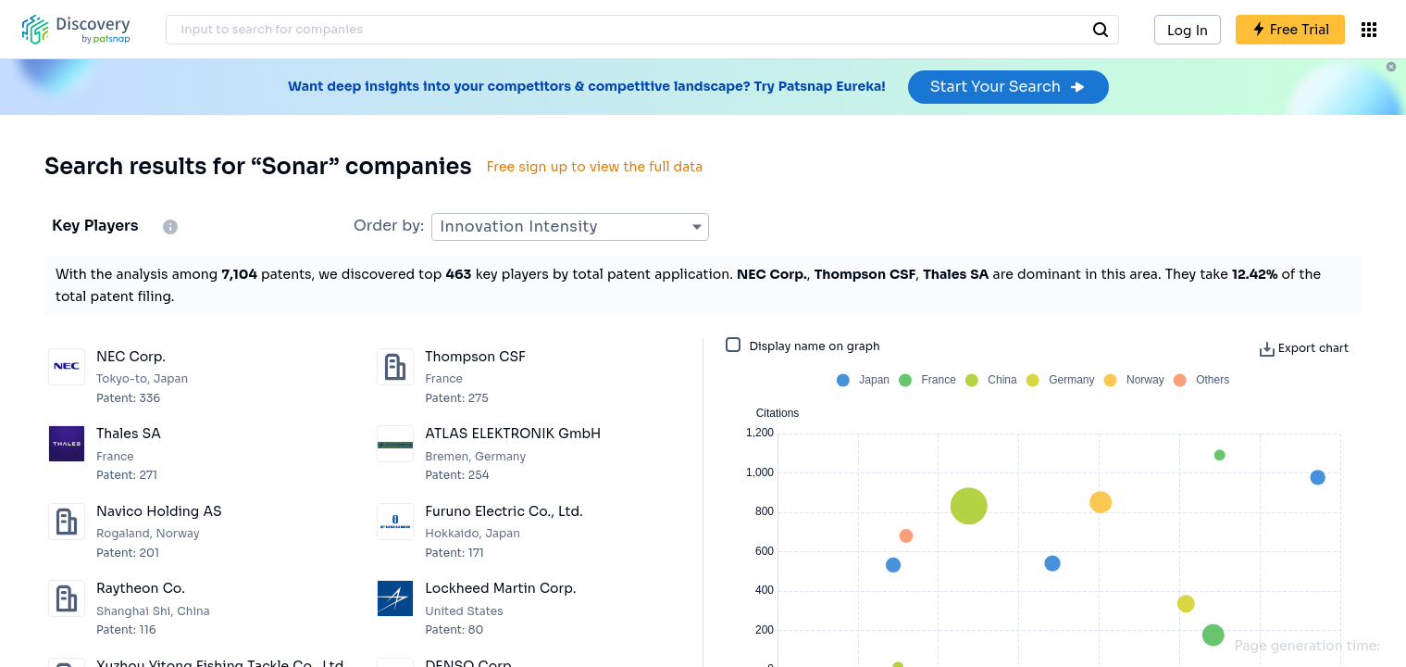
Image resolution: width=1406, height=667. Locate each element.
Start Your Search (1008, 86)
